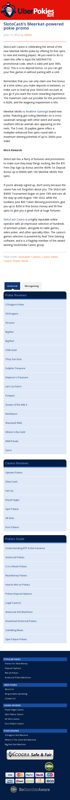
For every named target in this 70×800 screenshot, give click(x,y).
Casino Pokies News (16, 261)
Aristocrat (12, 287)
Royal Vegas (12, 499)
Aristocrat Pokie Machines (18, 677)
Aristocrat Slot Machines (19, 612)
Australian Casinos (29, 257)
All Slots (9, 518)
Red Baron (11, 413)
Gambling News (14, 630)
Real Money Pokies (16, 575)
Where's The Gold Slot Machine (20, 739)
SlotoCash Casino (14, 219)
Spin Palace (12, 509)
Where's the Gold (15, 432)
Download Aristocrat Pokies (21, 621)
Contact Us (10, 698)
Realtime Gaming (36, 111)
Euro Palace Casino (14, 723)
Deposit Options (13, 668)
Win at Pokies (11, 672)
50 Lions (10, 322)
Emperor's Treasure (16, 377)
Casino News (50, 257)
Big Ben (9, 331)
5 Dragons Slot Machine (16, 735)
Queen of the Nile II (16, 404)
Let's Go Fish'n (13, 386)
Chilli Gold (11, 350)
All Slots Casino (12, 718)
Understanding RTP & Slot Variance (25, 548)
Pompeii (10, 395)
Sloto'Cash (11, 481)
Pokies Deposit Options (18, 593)
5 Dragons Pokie (14, 304)
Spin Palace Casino (14, 714)
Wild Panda (11, 441)
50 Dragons (11, 313)
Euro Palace (12, 527)
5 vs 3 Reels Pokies (16, 566)
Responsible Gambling (16, 693)
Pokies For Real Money (16, 663)
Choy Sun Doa (13, 359)
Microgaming (32, 286)
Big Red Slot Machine (15, 744)
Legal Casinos (13, 602)
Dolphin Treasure (15, 368)
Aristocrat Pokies (14, 557)
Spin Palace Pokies (16, 639)
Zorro (8, 450)
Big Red (9, 341)
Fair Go (9, 490)
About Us (9, 689)
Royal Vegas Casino (14, 709)
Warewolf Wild (13, 423)
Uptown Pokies (13, 472)
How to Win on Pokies (17, 584)
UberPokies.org (35, 9)
